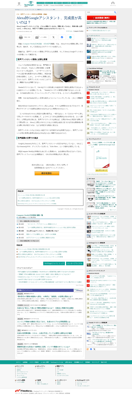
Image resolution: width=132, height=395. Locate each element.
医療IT (59, 382)
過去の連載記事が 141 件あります (29, 241)
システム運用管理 (22, 377)
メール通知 (43, 37)
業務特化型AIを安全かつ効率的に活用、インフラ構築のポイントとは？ (43, 347)
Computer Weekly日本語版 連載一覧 (30, 215)
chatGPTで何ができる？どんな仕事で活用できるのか (35, 279)
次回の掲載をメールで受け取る (27, 217)
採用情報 (67, 393)
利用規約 (87, 362)
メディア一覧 (18, 393)
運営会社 (61, 393)
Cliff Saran (69, 31)
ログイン (18, 362)
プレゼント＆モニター (83, 386)
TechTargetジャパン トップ (54, 263)
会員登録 (25, 362)
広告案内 (31, 393)
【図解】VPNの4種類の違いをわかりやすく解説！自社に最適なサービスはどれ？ (44, 274)
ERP (58, 368)
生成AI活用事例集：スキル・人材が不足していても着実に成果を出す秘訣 (44, 333)
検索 (115, 12)
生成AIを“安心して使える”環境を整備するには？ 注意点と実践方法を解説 (45, 308)
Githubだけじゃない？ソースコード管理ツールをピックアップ (38, 277)
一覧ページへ (112, 210)
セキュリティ (40, 368)
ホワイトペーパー (82, 382)
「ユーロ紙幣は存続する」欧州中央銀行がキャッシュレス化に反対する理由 (39, 198)
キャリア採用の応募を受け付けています (99, 30)
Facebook (91, 349)
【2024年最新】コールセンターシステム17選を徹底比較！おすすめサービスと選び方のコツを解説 (50, 282)
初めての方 (104, 362)
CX (58, 372)
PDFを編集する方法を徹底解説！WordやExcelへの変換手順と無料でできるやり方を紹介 (46, 272)
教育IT (59, 384)
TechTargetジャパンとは (57, 362)
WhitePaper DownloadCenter (78, 291)
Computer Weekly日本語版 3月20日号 (37, 44)
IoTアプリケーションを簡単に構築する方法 (41, 237)
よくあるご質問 (45, 362)
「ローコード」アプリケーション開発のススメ (42, 224)
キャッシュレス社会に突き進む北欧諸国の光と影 (31, 195)
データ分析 (60, 370)
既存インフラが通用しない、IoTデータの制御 (41, 234)
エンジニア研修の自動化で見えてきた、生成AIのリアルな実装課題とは (43, 322)
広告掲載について (78, 362)
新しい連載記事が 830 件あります (29, 221)
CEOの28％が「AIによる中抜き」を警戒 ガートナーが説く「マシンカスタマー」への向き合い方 (104, 218)
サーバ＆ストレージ (22, 372)
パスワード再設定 (34, 362)
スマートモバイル (22, 373)
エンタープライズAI (74, 263)
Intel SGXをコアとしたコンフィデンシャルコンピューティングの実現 (37, 203)
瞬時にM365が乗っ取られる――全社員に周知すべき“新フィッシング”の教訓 (108, 72)
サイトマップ (95, 362)
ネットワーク (20, 375)
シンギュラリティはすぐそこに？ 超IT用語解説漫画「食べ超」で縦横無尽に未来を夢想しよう (105, 197)
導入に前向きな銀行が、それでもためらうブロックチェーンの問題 (36, 201)
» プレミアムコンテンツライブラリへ (97, 174)
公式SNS (25, 393)
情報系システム (61, 373)
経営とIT (39, 382)
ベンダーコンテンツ (94, 35)
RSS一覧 (79, 384)
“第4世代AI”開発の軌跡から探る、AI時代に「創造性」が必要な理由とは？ (45, 296)
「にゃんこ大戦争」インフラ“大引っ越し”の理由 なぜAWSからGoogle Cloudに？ (103, 145)
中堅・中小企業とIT (42, 384)
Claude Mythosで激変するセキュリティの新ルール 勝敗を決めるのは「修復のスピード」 (103, 236)
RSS (87, 349)
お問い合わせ (68, 362)
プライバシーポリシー (49, 393)
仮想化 (19, 370)
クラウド (19, 368)
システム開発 (20, 382)
